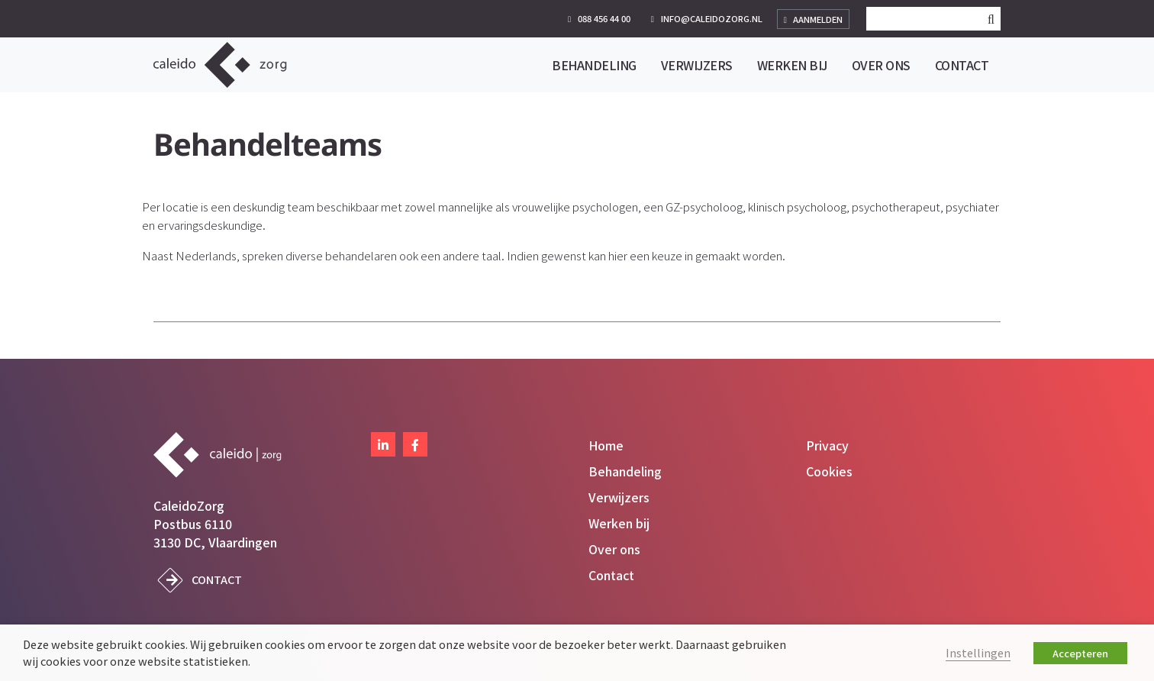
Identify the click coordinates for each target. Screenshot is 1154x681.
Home (606, 445)
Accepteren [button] (1080, 653)
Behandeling (625, 471)
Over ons (614, 549)
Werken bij (619, 523)
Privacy (827, 445)
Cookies (829, 471)
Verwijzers (619, 497)
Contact (217, 579)
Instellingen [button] (978, 652)
